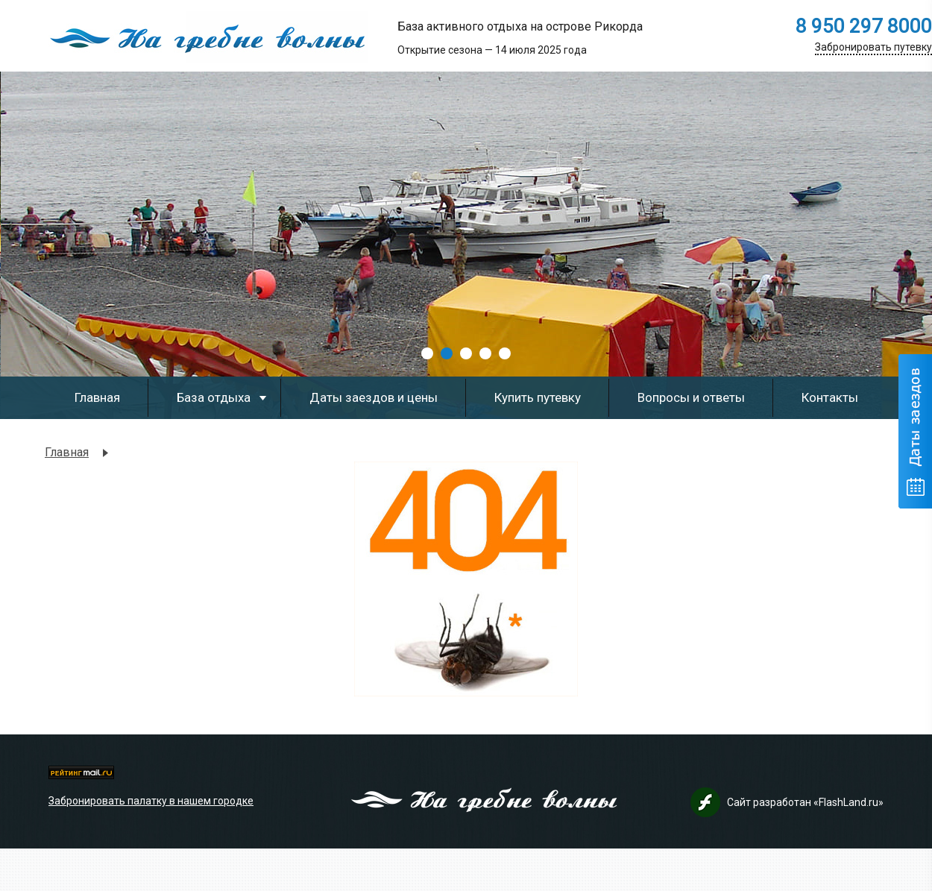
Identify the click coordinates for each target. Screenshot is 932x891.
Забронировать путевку (873, 47)
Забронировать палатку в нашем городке (151, 801)
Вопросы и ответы (691, 397)
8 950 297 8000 (864, 26)
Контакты (830, 397)
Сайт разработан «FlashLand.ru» (805, 802)
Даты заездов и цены (373, 397)
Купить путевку (537, 397)
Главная (97, 397)
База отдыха (214, 397)
